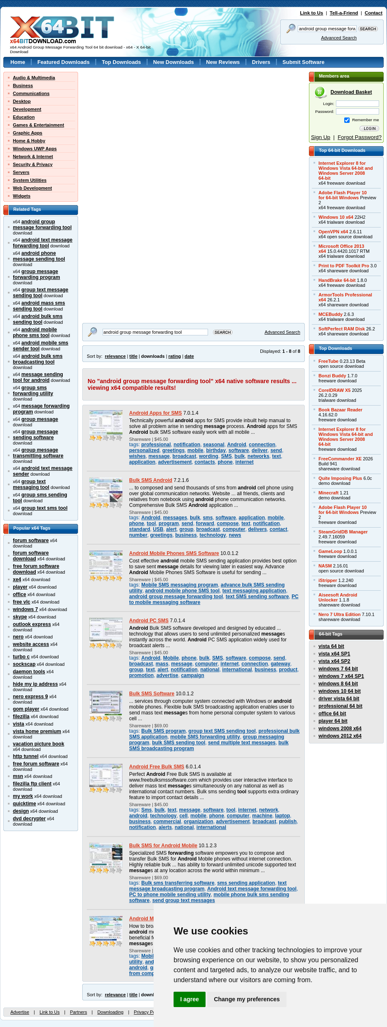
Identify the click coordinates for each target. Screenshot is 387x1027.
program (169, 523)
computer (234, 529)
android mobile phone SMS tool (182, 591)
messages (175, 518)
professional (156, 444)
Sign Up (320, 137)
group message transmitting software (38, 453)
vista (18, 724)
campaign (192, 675)
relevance (115, 356)
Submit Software (303, 62)
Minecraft (328, 492)
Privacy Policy (148, 1012)
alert (171, 529)
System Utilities (30, 180)
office (19, 594)
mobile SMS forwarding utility (205, 737)
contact (278, 529)
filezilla (21, 716)
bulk (240, 456)
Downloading (110, 1012)
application (142, 462)
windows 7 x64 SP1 (341, 676)
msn (18, 776)
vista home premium (37, 731)
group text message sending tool (41, 292)
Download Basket (351, 92)
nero (18, 637)
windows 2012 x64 (340, 736)
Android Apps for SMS (155, 413)
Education (24, 117)
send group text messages (183, 900)
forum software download (31, 556)
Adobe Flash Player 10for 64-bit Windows (342, 195)
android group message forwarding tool (42, 224)
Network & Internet (33, 156)
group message (40, 419)
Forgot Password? (360, 137)
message (159, 456)
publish (288, 821)
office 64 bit (332, 713)
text (276, 456)
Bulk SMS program (163, 731)
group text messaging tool (31, 484)
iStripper (327, 580)
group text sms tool (45, 508)
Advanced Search (339, 37)
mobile (195, 450)
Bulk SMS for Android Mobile (163, 845)
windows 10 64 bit (339, 691)
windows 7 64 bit (338, 669)
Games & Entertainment (38, 124)
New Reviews (223, 62)
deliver (260, 450)
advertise (168, 675)
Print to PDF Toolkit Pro (343, 265)
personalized (144, 450)
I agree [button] (189, 999)
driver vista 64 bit (338, 699)
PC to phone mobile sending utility (170, 894)
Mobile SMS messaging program (179, 585)
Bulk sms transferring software (177, 883)
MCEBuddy (330, 314)
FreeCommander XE (340, 458)
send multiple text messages (242, 743)
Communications (31, 93)
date (189, 356)
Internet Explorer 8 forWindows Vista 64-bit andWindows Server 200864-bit (345, 171)
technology (212, 535)
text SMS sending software (257, 596)
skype (20, 617)
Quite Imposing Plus (340, 478)
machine (262, 816)
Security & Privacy (33, 164)
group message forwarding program (36, 274)
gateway (280, 664)
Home (17, 62)
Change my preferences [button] (247, 999)
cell (183, 816)
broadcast (184, 456)
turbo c (21, 657)
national (209, 669)
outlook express (32, 624)
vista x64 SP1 (334, 654)
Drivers (261, 62)
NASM (325, 565)
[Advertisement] (134, 124)
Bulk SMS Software (151, 694)
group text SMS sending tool (222, 731)
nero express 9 (30, 696)
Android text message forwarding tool (251, 889)
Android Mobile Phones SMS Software (174, 553)
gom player (26, 709)
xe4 (17, 579)
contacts (204, 462)
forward (205, 523)
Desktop (22, 101)
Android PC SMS (149, 621)
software (238, 450)
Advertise (19, 1012)
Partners (78, 1012)
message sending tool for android (38, 377)
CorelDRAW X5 (334, 390)
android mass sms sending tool (39, 306)
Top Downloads (121, 62)
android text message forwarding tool (42, 243)
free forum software (36, 764)
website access (31, 644)
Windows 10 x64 (335, 217)
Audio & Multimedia (34, 77)
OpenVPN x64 (333, 231)
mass (162, 664)
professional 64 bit (340, 706)
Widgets (21, 195)
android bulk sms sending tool (38, 319)
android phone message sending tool (39, 256)
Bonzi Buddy (332, 375)
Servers (21, 172)
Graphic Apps (27, 132)
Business (23, 85)
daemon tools (29, 672)
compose (227, 523)
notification (187, 444)
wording (208, 456)
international (237, 669)
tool (151, 523)
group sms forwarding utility (33, 390)
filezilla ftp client (32, 784)
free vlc (21, 602)
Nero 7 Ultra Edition (339, 614)
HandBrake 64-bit (336, 280)
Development (27, 109)
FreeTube (328, 361)
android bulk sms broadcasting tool (38, 359)
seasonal (213, 444)
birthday (215, 450)
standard (139, 529)
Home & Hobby (29, 140)
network (268, 810)
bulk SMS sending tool (178, 743)
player (20, 587)
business (186, 535)
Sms (146, 810)
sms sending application (246, 883)
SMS (226, 456)
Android (236, 444)
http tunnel (26, 756)
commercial (167, 821)
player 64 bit (333, 721)
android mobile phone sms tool (35, 332)
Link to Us (311, 12)
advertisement (175, 462)
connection (262, 444)
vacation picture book (38, 744)
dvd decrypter (29, 819)
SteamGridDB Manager (342, 531)
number (138, 535)
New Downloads (173, 62)
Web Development (32, 188)
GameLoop (330, 551)
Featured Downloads (63, 62)
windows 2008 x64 (340, 728)
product (288, 669)
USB (158, 529)
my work (23, 796)
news (235, 535)
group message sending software (35, 434)
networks (258, 456)
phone (225, 462)
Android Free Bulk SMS (156, 767)
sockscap (24, 664)
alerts (165, 827)
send (276, 450)
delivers (257, 529)
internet (244, 462)
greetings (173, 450)
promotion (141, 675)
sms (208, 518)
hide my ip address (35, 684)
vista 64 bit (331, 646)
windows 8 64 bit (338, 684)
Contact (373, 12)
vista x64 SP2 (334, 661)
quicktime (24, 804)
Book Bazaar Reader (340, 409)
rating (174, 356)
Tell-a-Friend (344, 12)
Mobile (171, 658)
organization (198, 821)
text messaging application (254, 591)
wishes (137, 456)
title (133, 356)
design (21, 811)
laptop (282, 816)
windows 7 (25, 609)
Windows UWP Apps (35, 148)
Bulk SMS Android (150, 480)
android (138, 816)
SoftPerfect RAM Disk (341, 328)
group (186, 529)
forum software (31, 540)
